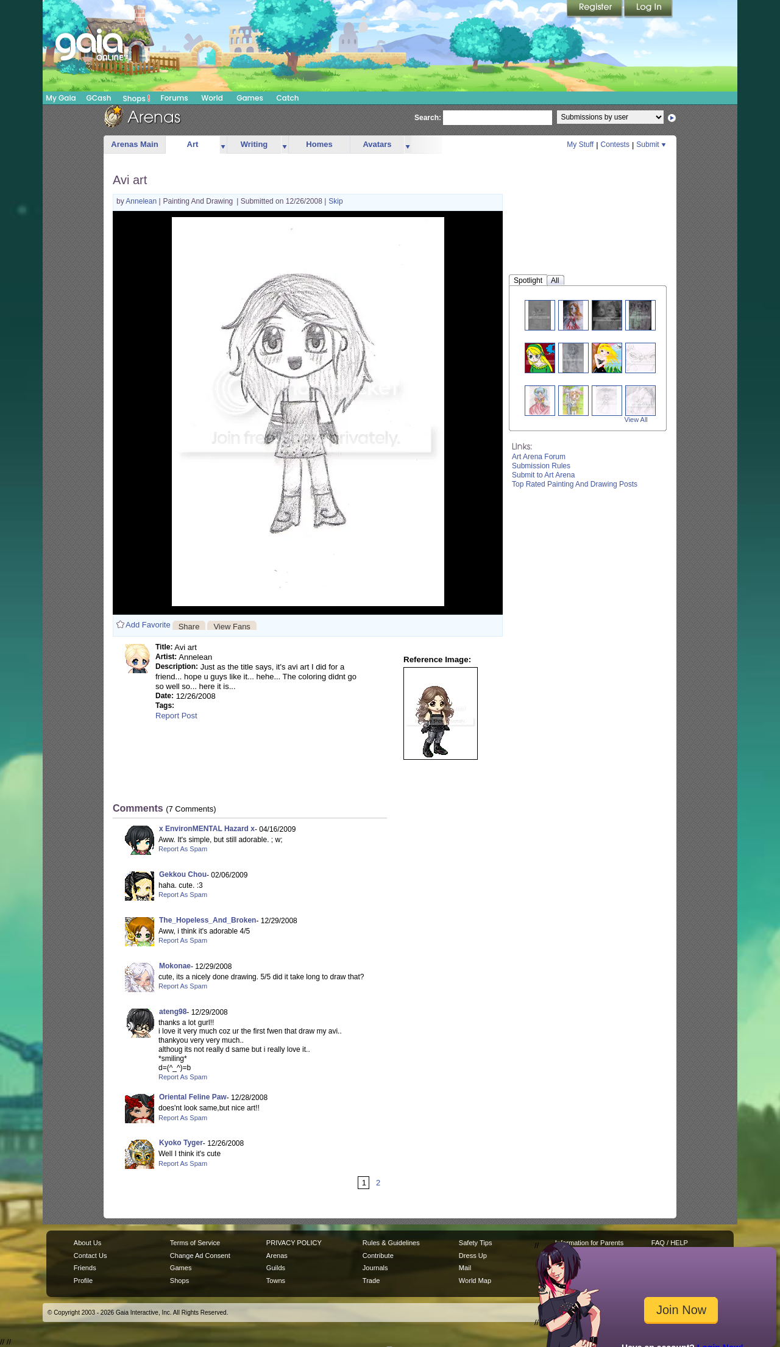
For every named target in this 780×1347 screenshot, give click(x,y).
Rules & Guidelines (391, 1242)
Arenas (277, 1255)
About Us (87, 1242)
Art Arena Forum (539, 456)
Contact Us (90, 1255)
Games (249, 98)
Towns (275, 1280)
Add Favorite (148, 624)
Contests (615, 144)
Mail (465, 1267)
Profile (83, 1280)
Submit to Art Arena (543, 475)
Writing (254, 144)
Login (648, 9)
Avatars (377, 144)
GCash (99, 98)
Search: (427, 117)
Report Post (176, 715)
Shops (137, 98)
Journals (375, 1267)
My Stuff (580, 144)
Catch (288, 98)
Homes (319, 144)
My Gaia (61, 98)
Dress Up (473, 1255)
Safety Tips (475, 1242)
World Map (475, 1280)
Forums (174, 98)
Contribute (378, 1255)
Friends (85, 1267)
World (212, 98)
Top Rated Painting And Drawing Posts (574, 484)
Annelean (142, 201)
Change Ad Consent (200, 1255)
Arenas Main (134, 144)
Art (193, 144)
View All (636, 419)
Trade (371, 1280)
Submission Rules (541, 466)
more (223, 145)
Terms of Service (195, 1242)
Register (595, 9)
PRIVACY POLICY (294, 1242)
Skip (335, 201)
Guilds (275, 1267)
